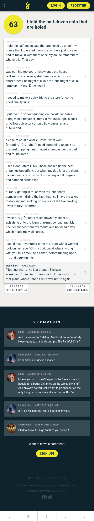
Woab (9, 162)
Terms (62, 478)
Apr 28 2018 (27, 239)
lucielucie (11, 110)
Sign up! (47, 453)
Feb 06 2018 (23, 67)
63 (13, 24)
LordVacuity (12, 41)
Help (30, 478)
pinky (8, 136)
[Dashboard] (9, 516)
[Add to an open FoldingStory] (47, 516)
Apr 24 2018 (22, 136)
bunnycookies (13, 214)
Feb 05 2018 (29, 41)
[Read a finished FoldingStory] (65, 516)
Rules (40, 478)
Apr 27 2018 (31, 214)
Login (56, 5)
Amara (9, 67)
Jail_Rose (11, 239)
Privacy (51, 478)
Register (78, 5)
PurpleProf (11, 188)
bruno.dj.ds (12, 265)
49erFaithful (12, 93)
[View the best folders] (84, 516)
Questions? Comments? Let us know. (47, 491)
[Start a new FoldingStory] (28, 516)
